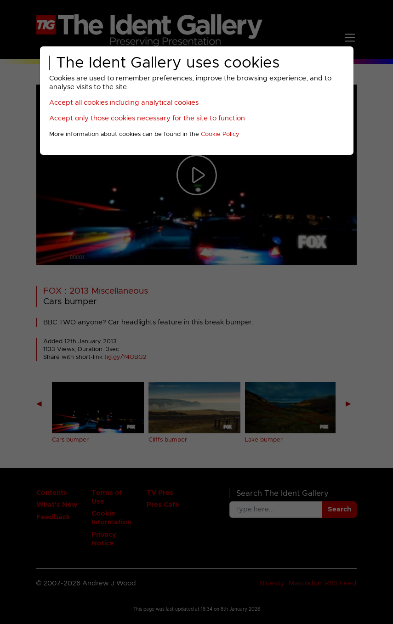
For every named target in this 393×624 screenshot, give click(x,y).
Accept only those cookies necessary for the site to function (147, 118)
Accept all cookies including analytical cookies (124, 102)
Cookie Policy (220, 134)
